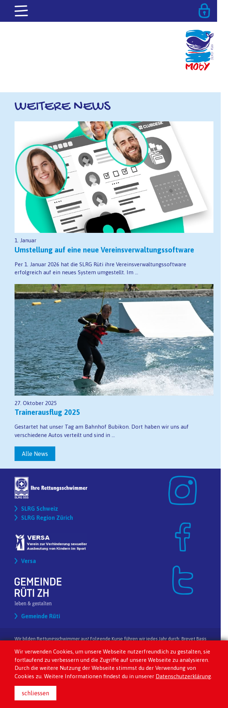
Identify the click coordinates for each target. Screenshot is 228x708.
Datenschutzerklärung (183, 676)
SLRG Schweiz (39, 508)
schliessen (35, 693)
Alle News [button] (35, 453)
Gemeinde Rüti (40, 616)
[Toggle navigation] (22, 11)
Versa (28, 561)
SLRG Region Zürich (47, 517)
